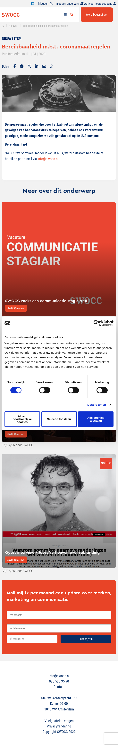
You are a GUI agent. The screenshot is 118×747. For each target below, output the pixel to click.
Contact (59, 687)
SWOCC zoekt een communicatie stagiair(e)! (46, 300)
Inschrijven (86, 639)
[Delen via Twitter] (29, 66)
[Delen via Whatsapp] (51, 66)
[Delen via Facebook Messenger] (21, 66)
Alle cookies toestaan (96, 419)
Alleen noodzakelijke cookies (22, 419)
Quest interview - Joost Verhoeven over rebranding (52, 552)
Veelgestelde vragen (59, 721)
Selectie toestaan (59, 419)
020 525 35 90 (59, 681)
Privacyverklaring (59, 726)
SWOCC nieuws (15, 308)
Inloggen (45, 3)
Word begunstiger (97, 14)
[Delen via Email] (44, 66)
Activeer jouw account (100, 3)
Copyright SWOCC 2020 (59, 732)
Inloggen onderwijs (70, 3)
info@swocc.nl (59, 676)
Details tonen (96, 404)
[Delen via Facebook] (14, 66)
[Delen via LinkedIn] (36, 66)
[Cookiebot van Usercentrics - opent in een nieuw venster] (96, 323)
